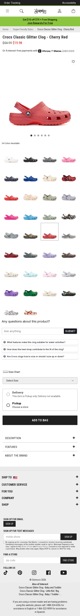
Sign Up (9, 523)
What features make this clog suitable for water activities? (34, 342)
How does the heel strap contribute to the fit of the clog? (33, 349)
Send (70, 331)
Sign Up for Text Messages (18, 531)
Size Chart (11, 372)
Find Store (68, 560)
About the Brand (40, 455)
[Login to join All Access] (40, 19)
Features (40, 446)
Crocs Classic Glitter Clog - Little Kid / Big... (40, 591)
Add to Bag (40, 420)
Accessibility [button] (69, 3)
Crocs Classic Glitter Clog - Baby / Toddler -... (40, 594)
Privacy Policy (42, 547)
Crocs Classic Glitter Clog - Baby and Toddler (40, 587)
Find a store (10, 554)
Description (40, 438)
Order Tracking (12, 3)
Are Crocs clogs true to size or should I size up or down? (33, 356)
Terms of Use (26, 547)
